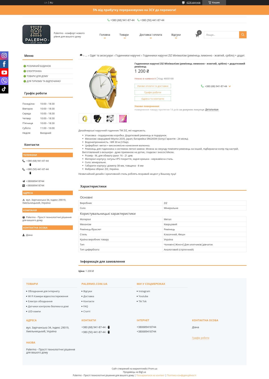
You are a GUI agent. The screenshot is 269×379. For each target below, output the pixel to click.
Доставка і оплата (151, 34)
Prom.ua (152, 368)
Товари (124, 34)
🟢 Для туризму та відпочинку (42, 81)
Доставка (88, 296)
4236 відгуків (193, 2)
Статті (86, 311)
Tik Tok (142, 301)
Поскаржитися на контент (150, 375)
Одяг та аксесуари (101, 55)
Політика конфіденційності (181, 375)
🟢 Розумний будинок (37, 66)
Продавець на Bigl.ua (134, 372)
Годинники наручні (127, 55)
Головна (105, 34)
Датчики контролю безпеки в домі (48, 306)
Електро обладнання (40, 301)
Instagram (144, 291)
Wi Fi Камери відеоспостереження (48, 296)
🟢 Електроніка (32, 71)
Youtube (143, 296)
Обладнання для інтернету (44, 291)
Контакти (88, 301)
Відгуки (176, 34)
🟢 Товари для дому (35, 76)
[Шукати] (243, 34)
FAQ (85, 306)
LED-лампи (34, 311)
